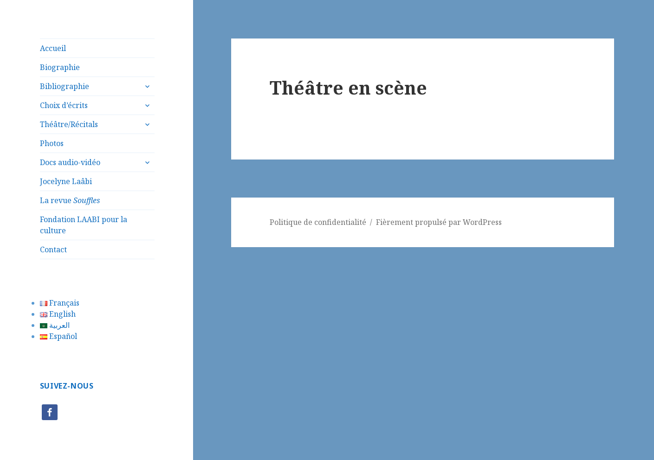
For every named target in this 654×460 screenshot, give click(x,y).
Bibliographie (64, 86)
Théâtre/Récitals (69, 124)
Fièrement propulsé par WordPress (439, 222)
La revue (70, 200)
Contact (53, 249)
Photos (52, 143)
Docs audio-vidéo (70, 162)
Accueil (53, 48)
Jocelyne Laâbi (66, 181)
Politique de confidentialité (318, 222)
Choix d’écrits (64, 105)
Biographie (60, 67)
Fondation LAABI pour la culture (83, 225)
